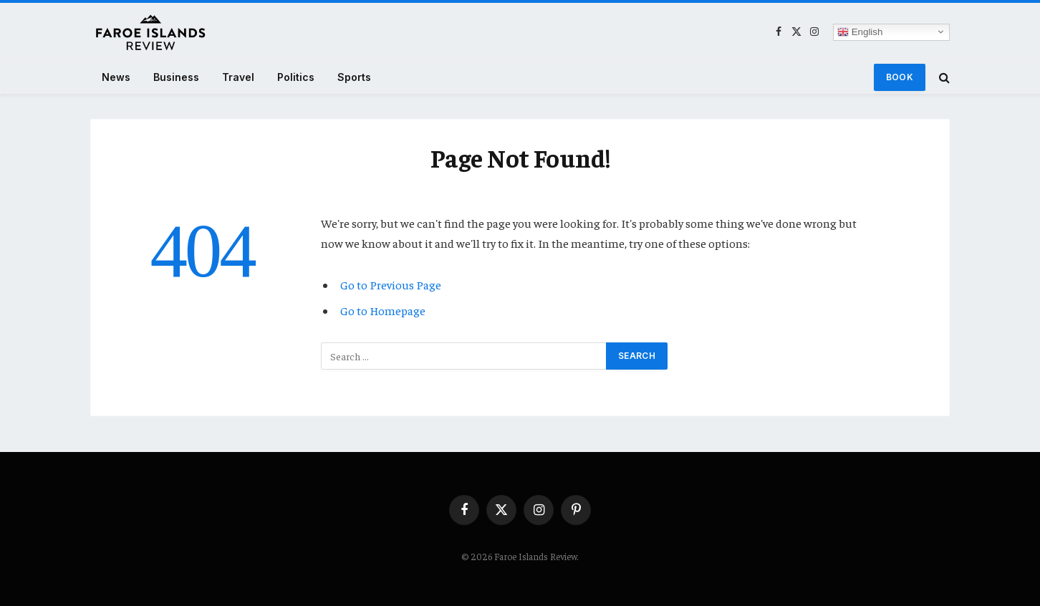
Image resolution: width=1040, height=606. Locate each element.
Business (176, 77)
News (116, 77)
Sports (354, 77)
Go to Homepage (382, 310)
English (859, 31)
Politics (295, 77)
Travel (238, 77)
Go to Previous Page (390, 284)
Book (899, 77)
